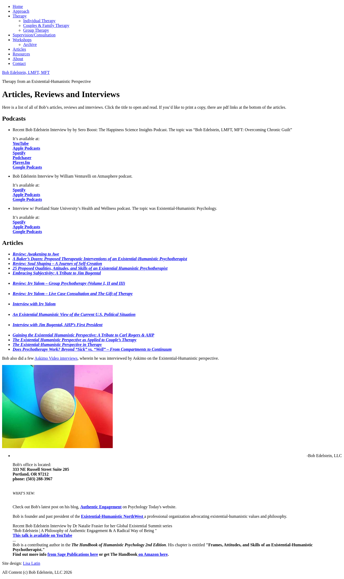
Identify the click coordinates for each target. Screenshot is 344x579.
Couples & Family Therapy (46, 25)
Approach (21, 11)
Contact (19, 63)
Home (18, 6)
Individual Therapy (39, 20)
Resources (21, 54)
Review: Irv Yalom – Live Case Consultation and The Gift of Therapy (73, 293)
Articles (19, 49)
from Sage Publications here (72, 554)
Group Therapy (36, 30)
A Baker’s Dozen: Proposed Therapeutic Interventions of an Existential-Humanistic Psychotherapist (100, 259)
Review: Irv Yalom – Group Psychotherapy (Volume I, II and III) (69, 283)
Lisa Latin (31, 563)
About (18, 58)
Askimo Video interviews (56, 358)
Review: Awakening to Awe (36, 254)
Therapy (20, 16)
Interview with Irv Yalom (34, 304)
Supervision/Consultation (34, 35)
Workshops (22, 39)
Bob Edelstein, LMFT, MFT (26, 72)
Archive (30, 44)
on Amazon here (152, 554)
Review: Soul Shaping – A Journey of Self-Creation (57, 263)
